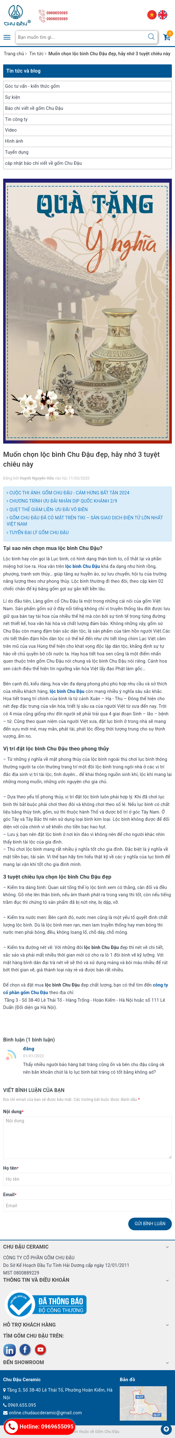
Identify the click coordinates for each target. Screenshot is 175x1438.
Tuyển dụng (16, 152)
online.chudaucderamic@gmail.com (45, 1412)
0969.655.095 (22, 1405)
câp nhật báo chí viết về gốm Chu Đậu (43, 163)
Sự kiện (12, 97)
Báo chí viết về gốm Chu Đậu (34, 108)
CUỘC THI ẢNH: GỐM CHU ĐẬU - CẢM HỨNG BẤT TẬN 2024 (68, 492)
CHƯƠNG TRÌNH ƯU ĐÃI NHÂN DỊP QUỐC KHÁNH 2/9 (62, 501)
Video (11, 130)
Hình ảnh (14, 141)
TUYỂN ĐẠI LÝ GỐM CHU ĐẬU (38, 532)
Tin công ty (16, 119)
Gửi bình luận (150, 1223)
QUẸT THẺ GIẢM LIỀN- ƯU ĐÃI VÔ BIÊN (47, 509)
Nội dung (13, 1111)
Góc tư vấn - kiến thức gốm (32, 86)
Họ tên (11, 1168)
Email (9, 1194)
